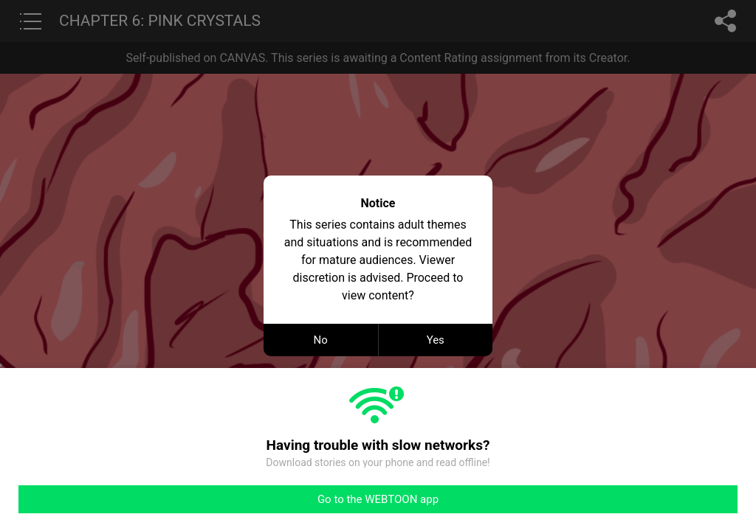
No (321, 340)
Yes (435, 340)
